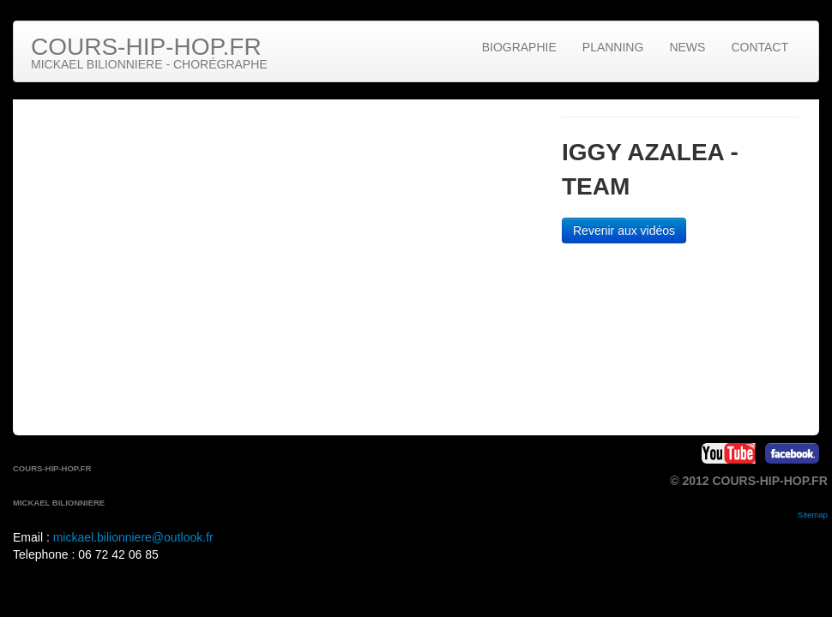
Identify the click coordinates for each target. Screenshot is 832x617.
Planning (613, 47)
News (687, 47)
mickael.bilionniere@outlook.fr (133, 537)
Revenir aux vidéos (624, 230)
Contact (759, 47)
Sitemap (813, 514)
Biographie (519, 47)
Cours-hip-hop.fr (149, 52)
